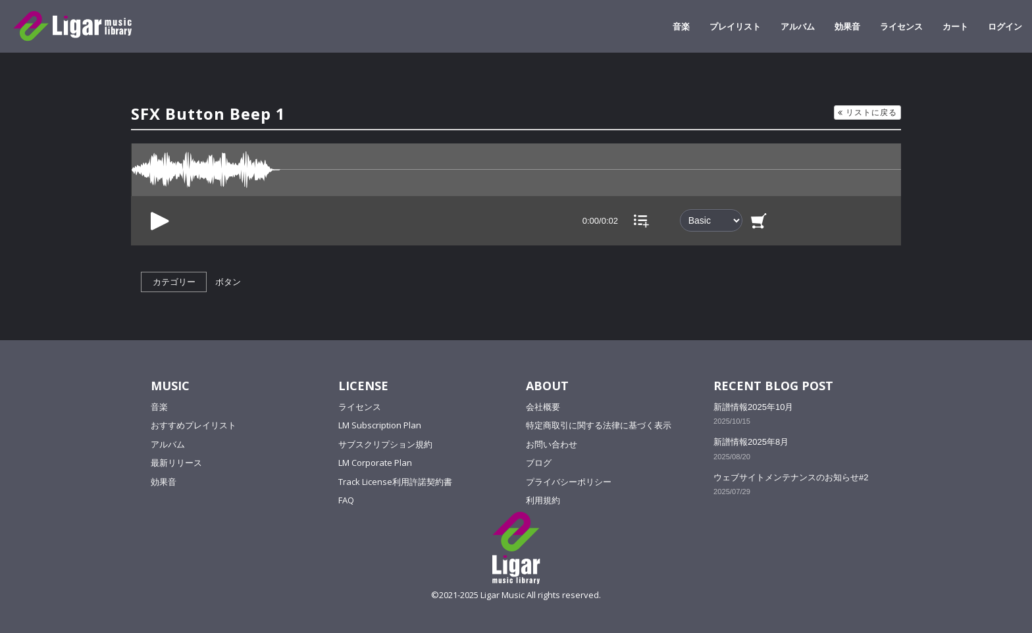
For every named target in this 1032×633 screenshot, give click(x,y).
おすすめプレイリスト (193, 425)
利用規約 (543, 500)
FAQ (346, 500)
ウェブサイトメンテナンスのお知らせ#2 (790, 477)
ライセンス (901, 26)
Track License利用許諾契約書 (395, 482)
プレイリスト (735, 26)
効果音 (847, 26)
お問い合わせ (551, 444)
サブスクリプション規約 (385, 444)
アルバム (798, 26)
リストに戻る (867, 112)
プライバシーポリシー (568, 482)
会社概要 (543, 407)
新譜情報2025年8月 (750, 442)
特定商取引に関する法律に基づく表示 (598, 425)
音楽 (681, 26)
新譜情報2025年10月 (753, 407)
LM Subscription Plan (379, 425)
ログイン (1005, 26)
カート (955, 26)
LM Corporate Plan (375, 462)
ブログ (539, 462)
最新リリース (176, 462)
